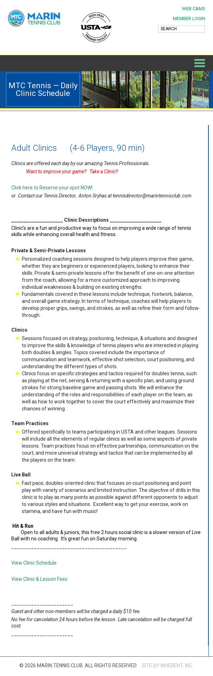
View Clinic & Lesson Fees (39, 579)
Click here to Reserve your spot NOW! (52, 187)
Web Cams (193, 8)
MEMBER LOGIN (189, 18)
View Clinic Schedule (34, 563)
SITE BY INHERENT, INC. (167, 665)
